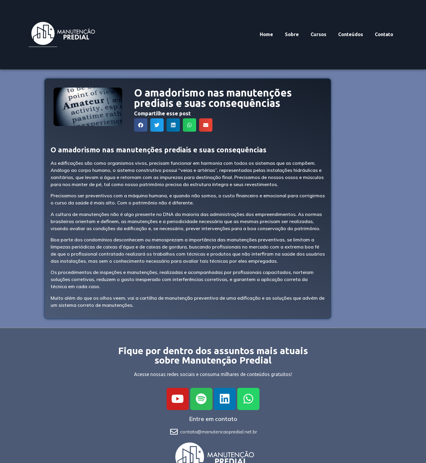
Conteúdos (350, 34)
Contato (384, 34)
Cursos (318, 34)
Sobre (292, 34)
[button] (140, 125)
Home (266, 34)
